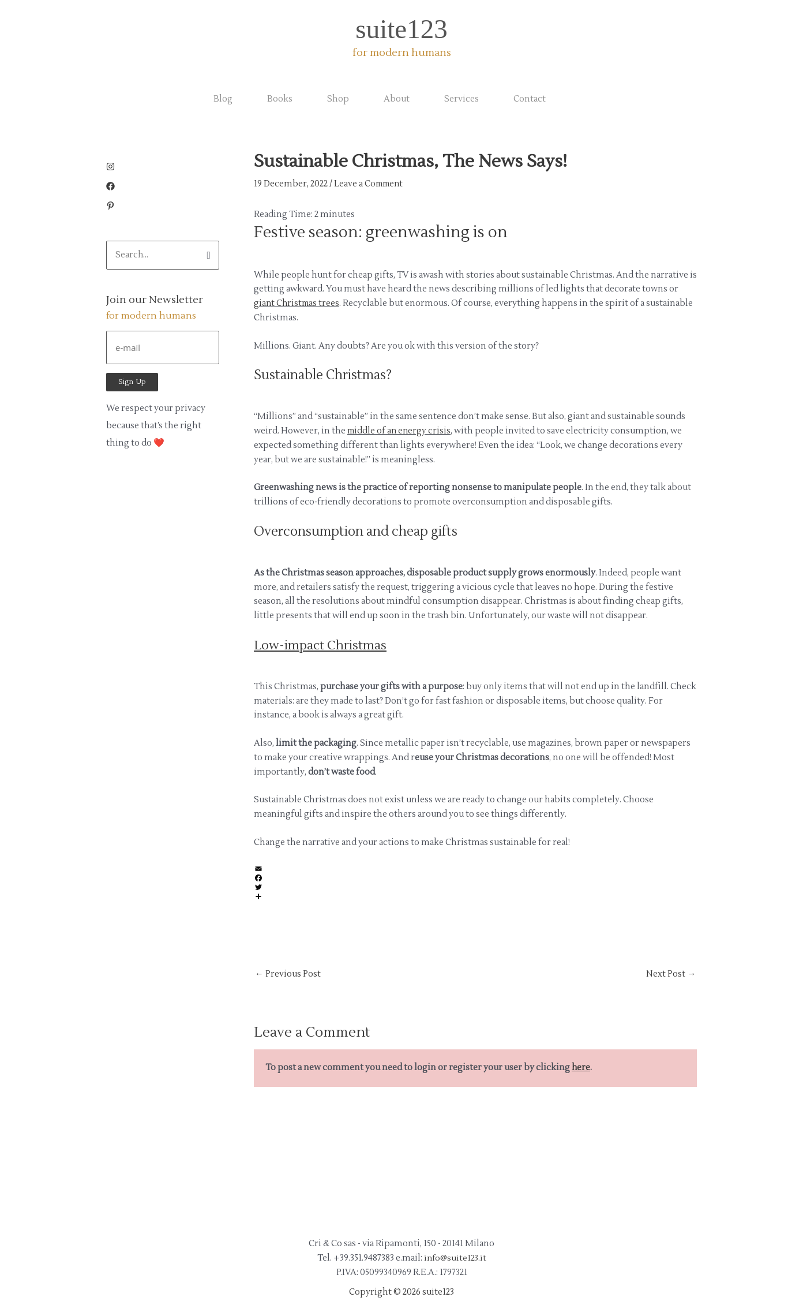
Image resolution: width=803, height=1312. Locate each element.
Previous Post (288, 974)
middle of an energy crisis (400, 430)
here (581, 1068)
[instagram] (113, 168)
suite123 (401, 29)
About (397, 99)
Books (279, 99)
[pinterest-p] (110, 207)
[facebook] (113, 187)
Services (461, 99)
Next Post (671, 974)
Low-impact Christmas (321, 645)
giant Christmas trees (298, 303)
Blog (222, 99)
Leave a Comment (370, 183)
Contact (529, 99)
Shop (338, 99)
